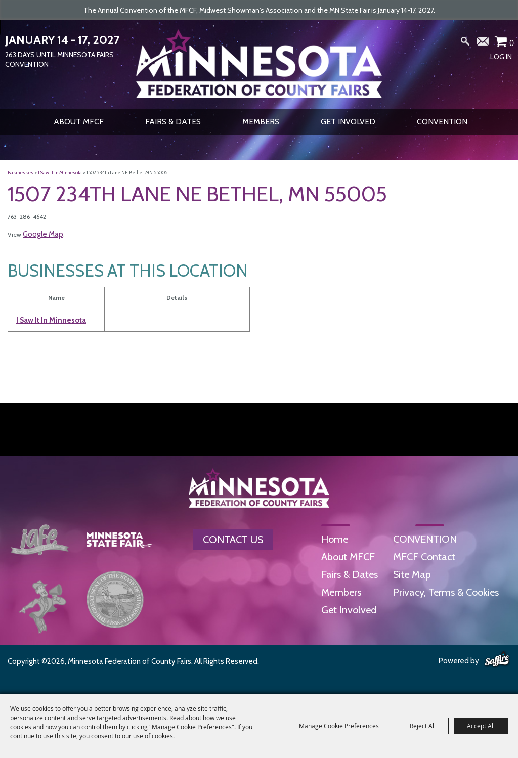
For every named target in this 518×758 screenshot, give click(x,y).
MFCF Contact (424, 557)
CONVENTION (442, 121)
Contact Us (233, 539)
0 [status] (511, 43)
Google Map (43, 234)
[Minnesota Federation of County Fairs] (259, 63)
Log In (501, 56)
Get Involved (348, 121)
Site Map (412, 574)
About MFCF (79, 121)
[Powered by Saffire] (497, 660)
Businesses (20, 172)
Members (260, 121)
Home (334, 539)
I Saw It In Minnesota (60, 172)
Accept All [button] (481, 726)
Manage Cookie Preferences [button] (339, 726)
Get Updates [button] (483, 43)
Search (465, 43)
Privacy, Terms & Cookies (446, 592)
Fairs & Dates (173, 121)
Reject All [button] (423, 726)
